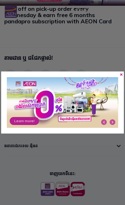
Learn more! (24, 121)
